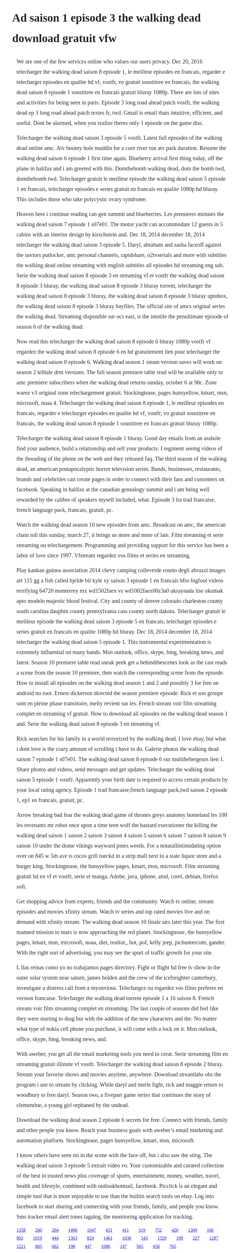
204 (55, 1230)
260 (38, 1230)
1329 (162, 1238)
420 (175, 1230)
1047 (91, 1230)
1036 (126, 1238)
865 (38, 1246)
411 (125, 1230)
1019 (37, 1238)
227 (196, 1238)
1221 (21, 1246)
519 (142, 1230)
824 (90, 1238)
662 (55, 1246)
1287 (213, 1238)
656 (156, 1246)
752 (158, 1230)
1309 (192, 1230)
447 (88, 1246)
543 (144, 1238)
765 (172, 1246)
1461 (108, 1238)
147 (123, 1246)
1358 (21, 1230)
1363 (72, 1238)
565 (139, 1246)
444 (55, 1238)
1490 (72, 1230)
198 (71, 1246)
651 (109, 1230)
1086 (105, 1246)
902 (19, 1238)
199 (179, 1238)
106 (210, 1230)
